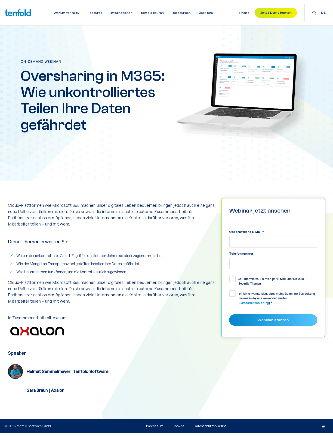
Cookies (179, 429)
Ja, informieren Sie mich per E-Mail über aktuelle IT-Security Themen (273, 284)
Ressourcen (181, 13)
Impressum (154, 429)
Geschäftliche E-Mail (246, 234)
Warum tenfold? (67, 13)
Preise (244, 13)
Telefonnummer (241, 256)
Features (95, 13)
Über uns (206, 13)
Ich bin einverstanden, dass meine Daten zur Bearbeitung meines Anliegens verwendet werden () (276, 301)
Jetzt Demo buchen (276, 13)
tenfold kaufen (152, 13)
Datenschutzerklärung (254, 305)
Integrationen (122, 13)
